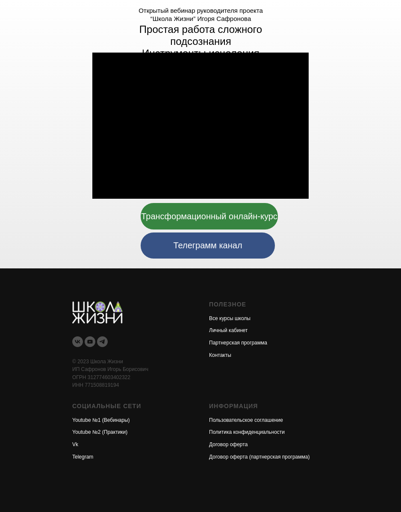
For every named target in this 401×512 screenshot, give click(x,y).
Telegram (82, 457)
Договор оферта (228, 444)
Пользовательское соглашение (246, 420)
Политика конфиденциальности (247, 432)
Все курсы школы (230, 318)
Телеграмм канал (207, 245)
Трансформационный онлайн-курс (209, 216)
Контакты (220, 355)
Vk (75, 444)
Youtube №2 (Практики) (99, 432)
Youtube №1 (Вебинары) (101, 420)
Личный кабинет (228, 330)
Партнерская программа (238, 343)
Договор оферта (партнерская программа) (259, 457)
